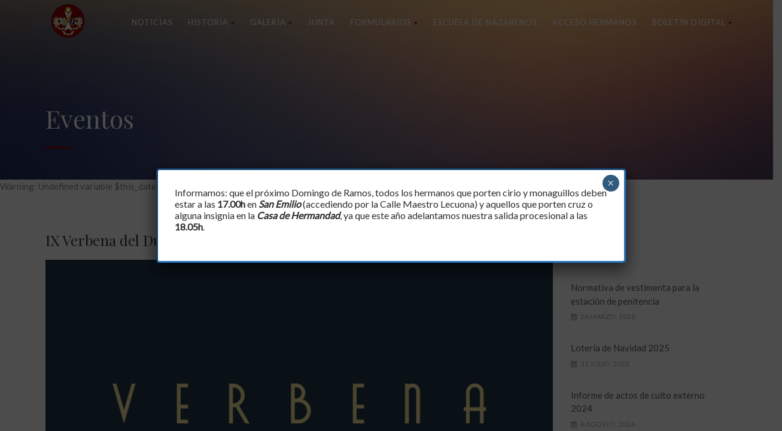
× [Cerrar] (610, 183)
